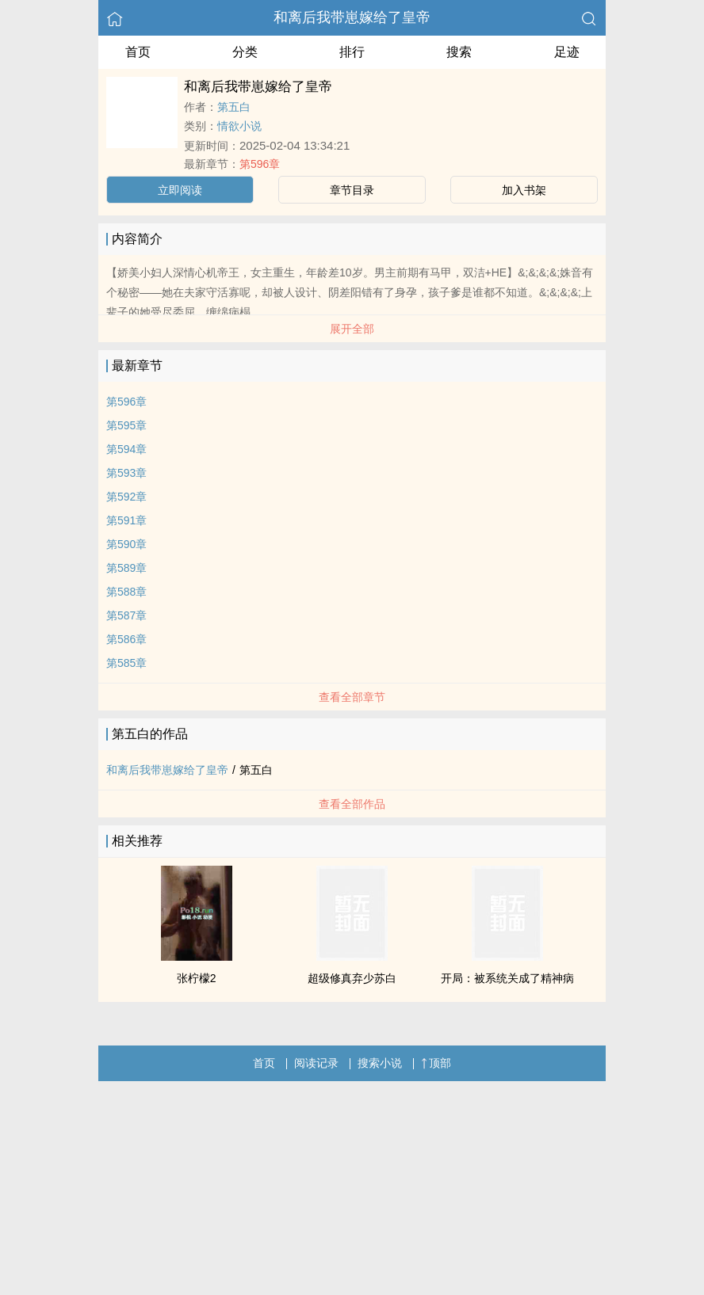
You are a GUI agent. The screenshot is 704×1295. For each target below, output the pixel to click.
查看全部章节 (352, 697)
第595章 (126, 425)
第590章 (126, 544)
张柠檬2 (196, 978)
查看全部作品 (352, 804)
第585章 (126, 663)
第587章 (126, 615)
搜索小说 (380, 1063)
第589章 (126, 568)
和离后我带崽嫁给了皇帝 (352, 17)
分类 (245, 52)
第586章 (126, 639)
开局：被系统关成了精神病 (507, 978)
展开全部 (352, 328)
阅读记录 (316, 1063)
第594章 (126, 449)
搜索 (459, 52)
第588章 (126, 591)
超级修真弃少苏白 (352, 978)
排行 (352, 52)
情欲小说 (239, 126)
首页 (138, 52)
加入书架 (524, 190)
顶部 (436, 1063)
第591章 (126, 520)
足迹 (567, 52)
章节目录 (352, 190)
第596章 (259, 164)
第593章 (126, 473)
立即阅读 (180, 190)
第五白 (234, 107)
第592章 (126, 496)
